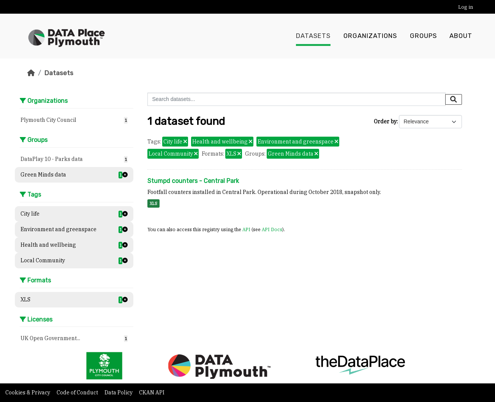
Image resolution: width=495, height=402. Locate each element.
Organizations (370, 36)
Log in (465, 7)
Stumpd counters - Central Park (193, 180)
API (246, 229)
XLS (153, 203)
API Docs (272, 229)
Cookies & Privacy (28, 392)
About (460, 36)
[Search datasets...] (296, 99)
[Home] (31, 73)
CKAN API (151, 392)
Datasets (313, 36)
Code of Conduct (78, 392)
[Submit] (453, 99)
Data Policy (119, 392)
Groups (423, 36)
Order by (385, 121)
